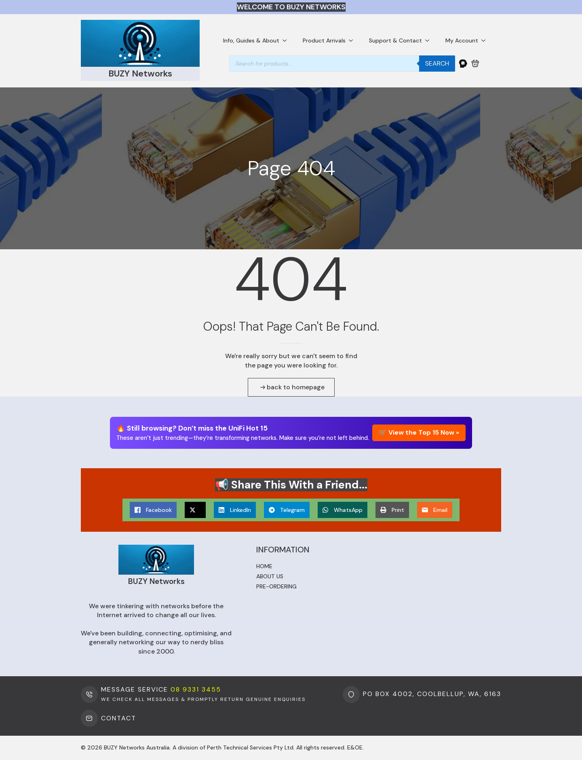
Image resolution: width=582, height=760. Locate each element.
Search (437, 63)
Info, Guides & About (251, 40)
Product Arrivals (324, 40)
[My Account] (463, 63)
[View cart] (475, 63)
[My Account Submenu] (485, 40)
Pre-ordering (276, 586)
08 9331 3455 (196, 689)
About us (269, 576)
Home (264, 566)
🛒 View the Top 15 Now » (419, 432)
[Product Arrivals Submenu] (353, 40)
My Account (461, 40)
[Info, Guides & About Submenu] (287, 40)
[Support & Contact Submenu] (429, 40)
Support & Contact (395, 40)
